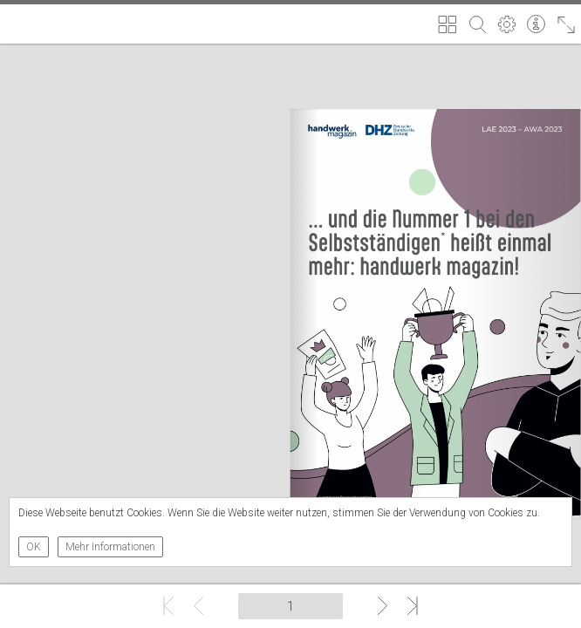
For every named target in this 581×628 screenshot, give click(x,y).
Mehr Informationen (110, 547)
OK (33, 547)
